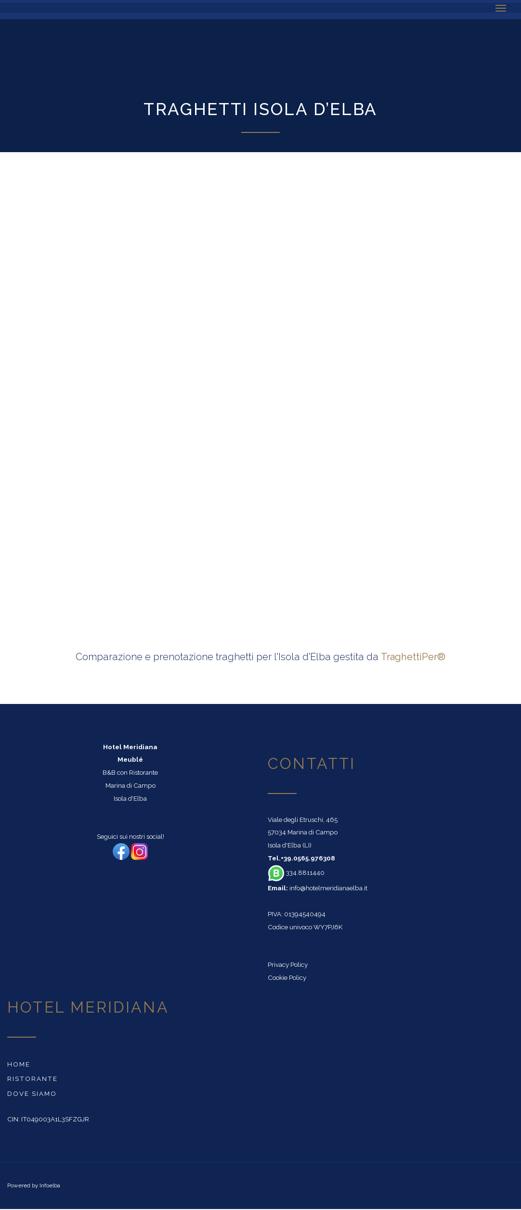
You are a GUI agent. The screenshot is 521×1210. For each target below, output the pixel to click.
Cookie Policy (287, 977)
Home (18, 1064)
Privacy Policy (288, 964)
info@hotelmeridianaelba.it (328, 888)
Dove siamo (32, 1093)
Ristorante (32, 1078)
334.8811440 (296, 872)
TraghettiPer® (413, 657)
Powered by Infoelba (33, 1185)
